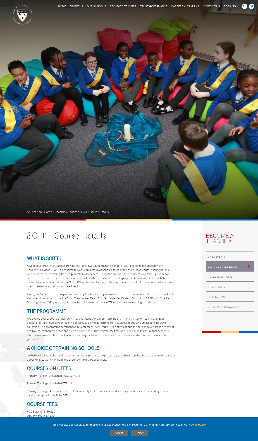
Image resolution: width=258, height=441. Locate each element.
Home (48, 212)
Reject (140, 433)
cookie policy (197, 424)
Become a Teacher (67, 212)
